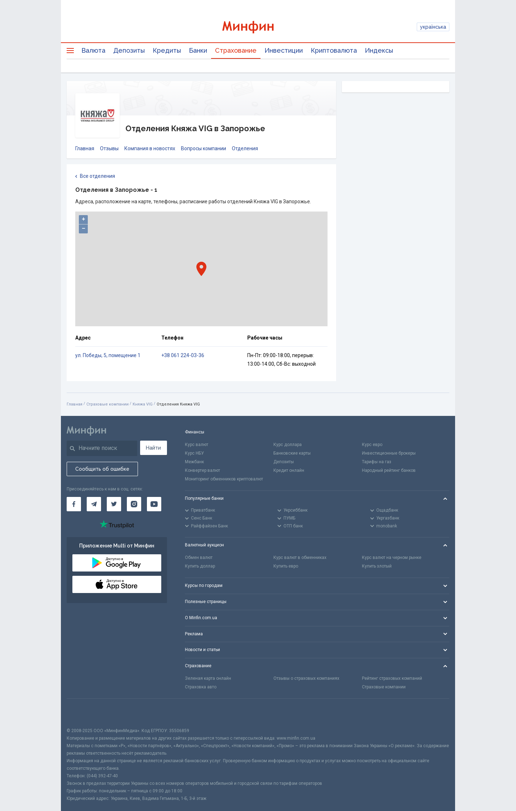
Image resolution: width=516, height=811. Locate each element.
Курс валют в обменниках (299, 557)
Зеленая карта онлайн (208, 678)
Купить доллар (200, 566)
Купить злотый (377, 566)
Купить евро (285, 566)
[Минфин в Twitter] (114, 504)
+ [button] (83, 219)
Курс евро (372, 444)
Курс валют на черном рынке (391, 557)
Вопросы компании (203, 148)
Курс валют (196, 444)
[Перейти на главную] (258, 27)
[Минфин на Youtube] (154, 504)
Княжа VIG (143, 404)
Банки (198, 50)
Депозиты (129, 50)
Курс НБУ (194, 453)
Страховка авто (200, 686)
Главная (84, 148)
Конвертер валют (202, 470)
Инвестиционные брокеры (389, 453)
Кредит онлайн (288, 470)
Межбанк (194, 461)
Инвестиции (283, 50)
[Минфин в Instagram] (134, 504)
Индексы (379, 50)
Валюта (93, 50)
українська (433, 27)
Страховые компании (107, 404)
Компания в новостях (149, 148)
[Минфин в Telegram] (94, 504)
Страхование (236, 50)
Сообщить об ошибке (102, 469)
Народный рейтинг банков (389, 470)
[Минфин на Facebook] (74, 504)
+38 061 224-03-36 (182, 355)
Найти (153, 448)
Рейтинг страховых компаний (392, 678)
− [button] (83, 229)
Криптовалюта (334, 50)
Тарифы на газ (376, 461)
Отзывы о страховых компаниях (306, 678)
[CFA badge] (83, 712)
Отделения (245, 148)
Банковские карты (292, 453)
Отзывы (109, 148)
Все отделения (95, 176)
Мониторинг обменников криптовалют (224, 479)
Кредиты (167, 50)
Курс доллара (287, 444)
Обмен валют (198, 557)
